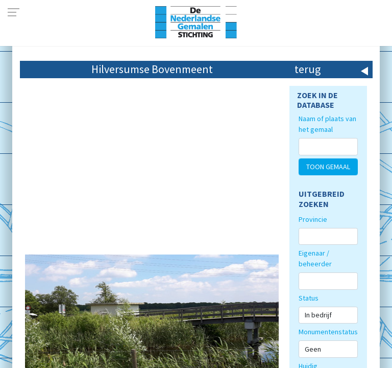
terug (308, 69)
